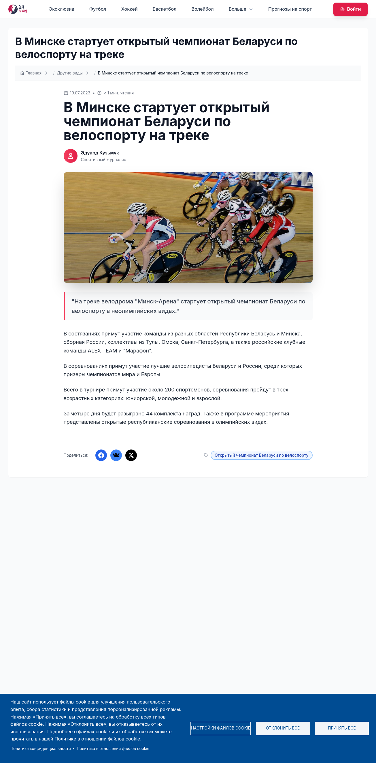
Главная (31, 72)
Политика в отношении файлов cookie (113, 748)
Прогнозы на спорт (290, 9)
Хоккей (129, 9)
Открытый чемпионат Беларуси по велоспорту (262, 455)
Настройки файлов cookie (220, 728)
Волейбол (202, 9)
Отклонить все (283, 728)
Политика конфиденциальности (40, 748)
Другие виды (69, 72)
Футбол (97, 9)
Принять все (342, 728)
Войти (350, 9)
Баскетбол (165, 9)
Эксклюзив (61, 9)
